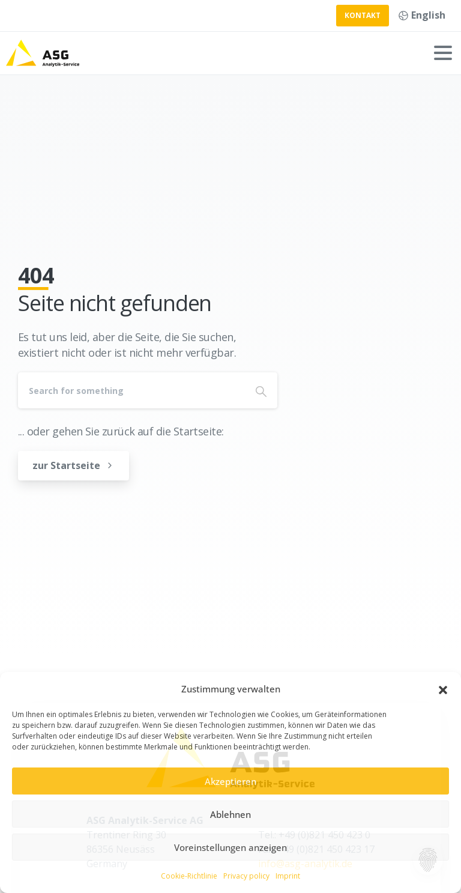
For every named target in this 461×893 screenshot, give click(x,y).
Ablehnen (230, 814)
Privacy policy (246, 876)
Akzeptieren (230, 781)
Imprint (288, 876)
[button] (443, 689)
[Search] (131, 390)
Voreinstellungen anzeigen (230, 847)
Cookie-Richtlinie (189, 876)
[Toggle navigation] (443, 53)
